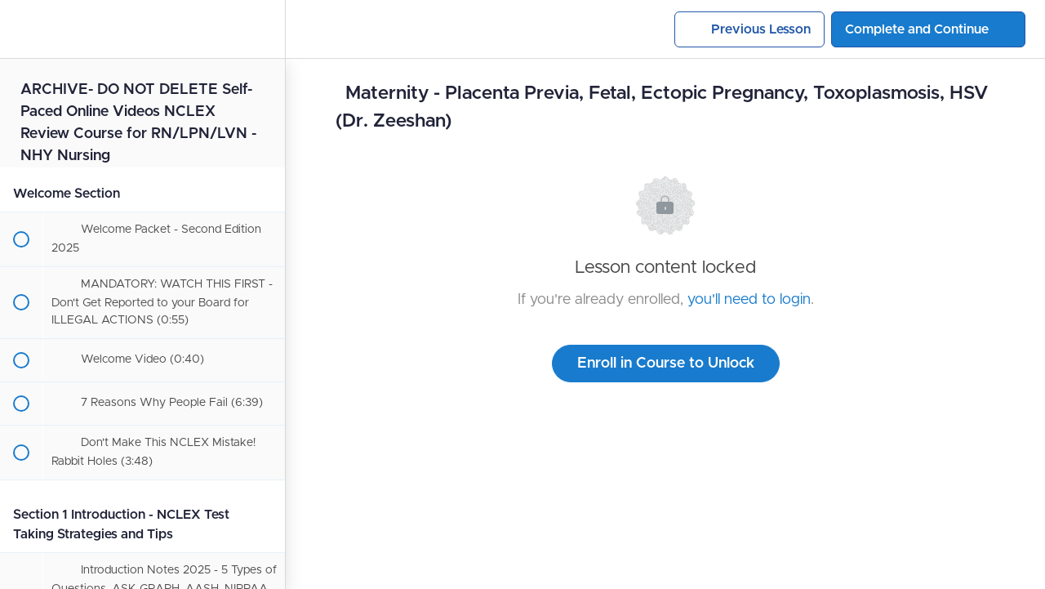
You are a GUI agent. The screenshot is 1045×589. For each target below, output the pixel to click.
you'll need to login (749, 299)
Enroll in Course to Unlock (665, 363)
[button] (20, 29)
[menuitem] (264, 29)
